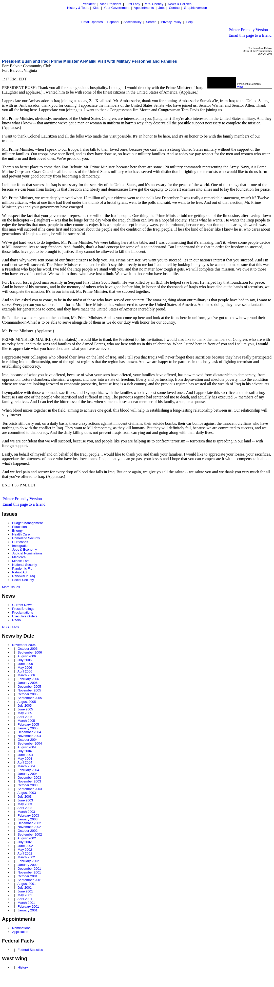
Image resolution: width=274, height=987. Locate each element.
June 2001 (25, 891)
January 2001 (27, 910)
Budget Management (27, 523)
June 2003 (25, 800)
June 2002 (25, 846)
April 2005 (24, 717)
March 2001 (26, 903)
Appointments (144, 8)
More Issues (11, 587)
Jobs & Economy (24, 549)
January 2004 (27, 774)
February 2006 (28, 679)
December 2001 (29, 868)
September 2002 (29, 834)
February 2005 (28, 724)
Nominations (21, 928)
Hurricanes (20, 542)
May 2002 (24, 849)
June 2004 (25, 755)
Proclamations (22, 612)
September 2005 (29, 698)
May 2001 (24, 895)
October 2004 (27, 740)
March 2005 (26, 721)
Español (113, 22)
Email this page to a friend (250, 35)
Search (151, 22)
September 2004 (29, 743)
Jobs (162, 8)
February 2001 (28, 906)
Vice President (110, 4)
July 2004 (24, 751)
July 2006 (24, 660)
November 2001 (29, 872)
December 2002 (29, 823)
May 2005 (24, 713)
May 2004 (24, 758)
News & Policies (179, 4)
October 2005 (27, 694)
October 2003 (27, 785)
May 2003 (24, 804)
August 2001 (26, 884)
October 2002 (27, 831)
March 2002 (26, 857)
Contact (174, 8)
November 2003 (29, 781)
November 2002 (29, 827)
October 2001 (27, 876)
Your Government (116, 8)
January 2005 (27, 728)
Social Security (23, 580)
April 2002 (24, 853)
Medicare (19, 557)
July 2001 (24, 887)
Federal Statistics (30, 950)
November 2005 (29, 690)
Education (19, 527)
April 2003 (24, 808)
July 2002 (24, 842)
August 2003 (26, 793)
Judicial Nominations (27, 553)
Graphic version (195, 8)
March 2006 (26, 675)
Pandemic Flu (22, 568)
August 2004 (26, 747)
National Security (24, 565)
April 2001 (24, 899)
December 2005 (29, 686)
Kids (96, 8)
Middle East (20, 561)
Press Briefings (23, 609)
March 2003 (26, 812)
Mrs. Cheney (154, 4)
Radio (16, 620)
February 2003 (28, 815)
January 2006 (27, 683)
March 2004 (26, 766)
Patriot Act (19, 572)
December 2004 (29, 732)
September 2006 (29, 652)
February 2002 (28, 861)
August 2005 (26, 702)
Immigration (20, 546)
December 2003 (29, 777)
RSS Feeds (10, 627)
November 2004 (29, 736)
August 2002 (26, 838)
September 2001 (29, 880)
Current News (22, 605)
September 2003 (29, 789)
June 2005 (25, 709)
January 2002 (27, 865)
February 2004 (28, 770)
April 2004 (24, 762)
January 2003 (27, 819)
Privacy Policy (171, 22)
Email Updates (92, 22)
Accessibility (133, 22)
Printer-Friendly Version (248, 30)
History (22, 967)
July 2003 (24, 796)
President (88, 4)
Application (20, 932)
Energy (17, 530)
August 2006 (26, 656)
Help (189, 22)
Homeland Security (26, 538)
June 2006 (25, 664)
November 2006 (24, 645)
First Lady (133, 4)
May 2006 (24, 667)
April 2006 (24, 671)
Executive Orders (24, 616)
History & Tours (78, 8)
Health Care (21, 534)
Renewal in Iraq (23, 576)
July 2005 (24, 705)
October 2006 (27, 648)
